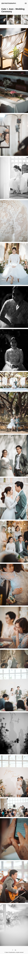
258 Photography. (8, 3)
